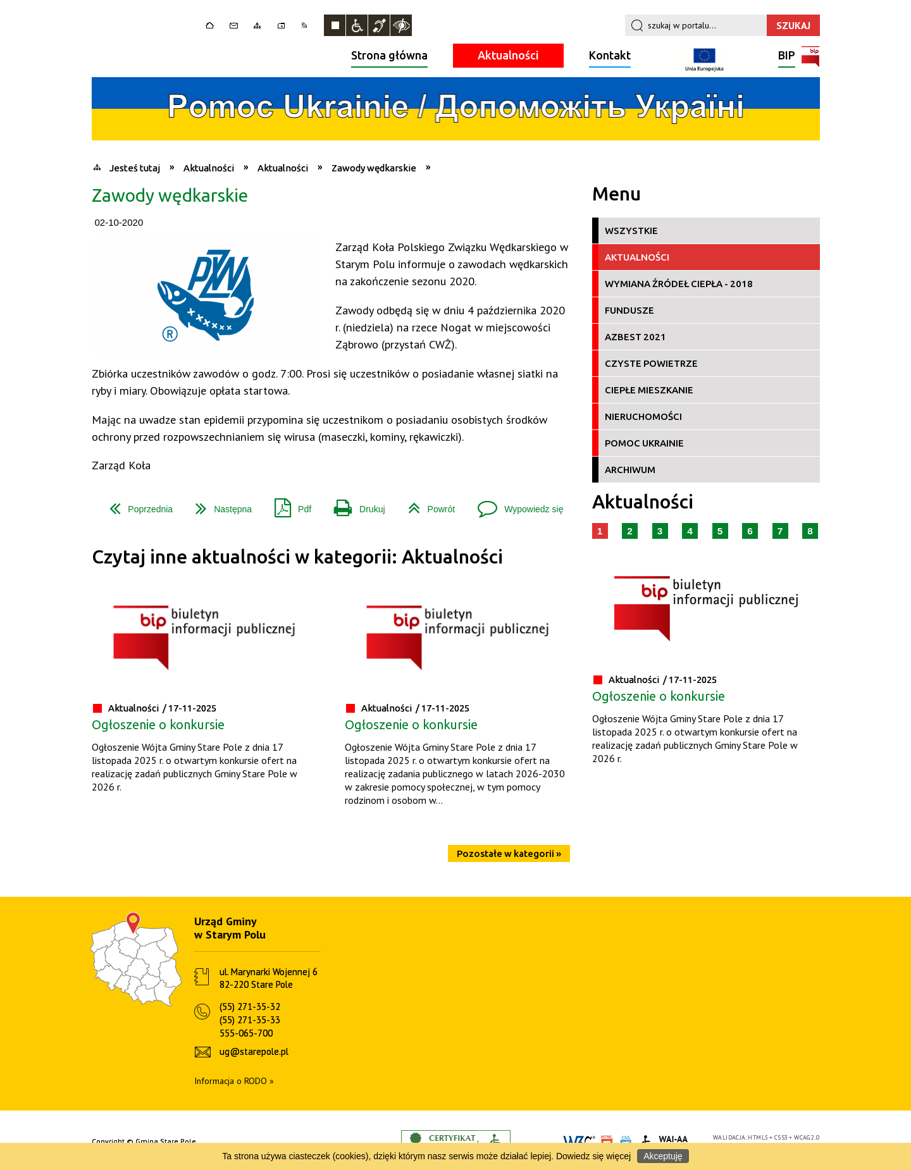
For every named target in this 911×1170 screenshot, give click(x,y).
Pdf (287, 504)
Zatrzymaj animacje (334, 25)
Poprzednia (136, 504)
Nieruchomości (643, 416)
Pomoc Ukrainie (644, 443)
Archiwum (630, 469)
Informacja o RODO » (234, 1081)
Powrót (427, 504)
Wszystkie (631, 230)
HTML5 (758, 1137)
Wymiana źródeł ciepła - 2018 (679, 283)
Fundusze (629, 310)
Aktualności (508, 55)
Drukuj (354, 504)
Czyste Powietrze (651, 363)
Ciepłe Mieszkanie (649, 390)
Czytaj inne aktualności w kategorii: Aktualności (297, 557)
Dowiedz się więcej (593, 1156)
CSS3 (781, 1137)
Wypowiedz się (515, 504)
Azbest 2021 (635, 336)
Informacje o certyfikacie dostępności (456, 1142)
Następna (218, 504)
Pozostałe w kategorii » (509, 853)
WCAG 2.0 (806, 1137)
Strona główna (389, 55)
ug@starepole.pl (254, 1051)
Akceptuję (662, 1156)
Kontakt (610, 55)
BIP (786, 57)
